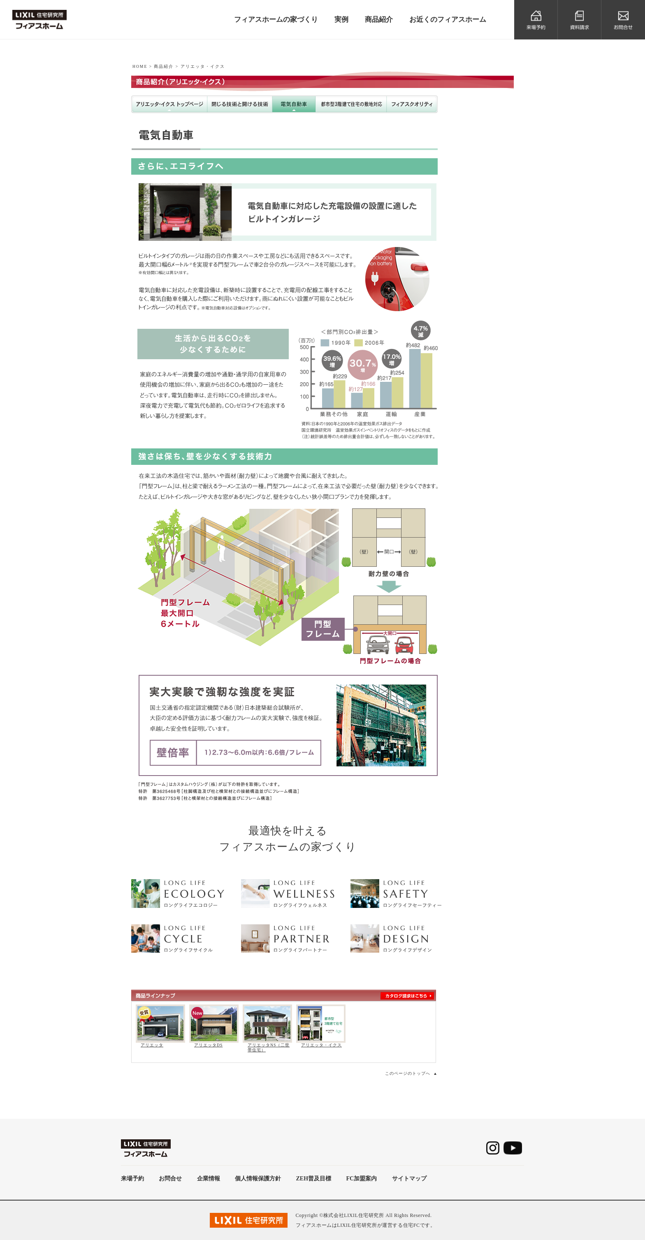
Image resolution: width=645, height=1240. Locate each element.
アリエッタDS (208, 1045)
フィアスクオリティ (412, 104)
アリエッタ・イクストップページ (169, 104)
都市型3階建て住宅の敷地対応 (351, 104)
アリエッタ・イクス (321, 1045)
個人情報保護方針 (258, 1178)
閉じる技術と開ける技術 (239, 104)
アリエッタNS (479, 144)
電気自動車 (294, 104)
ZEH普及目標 (314, 1178)
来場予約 (132, 1178)
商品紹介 (164, 66)
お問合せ (170, 1178)
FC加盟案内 (361, 1178)
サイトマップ (409, 1178)
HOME (139, 66)
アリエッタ (152, 1045)
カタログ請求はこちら (407, 996)
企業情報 (208, 1178)
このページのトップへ (407, 1073)
